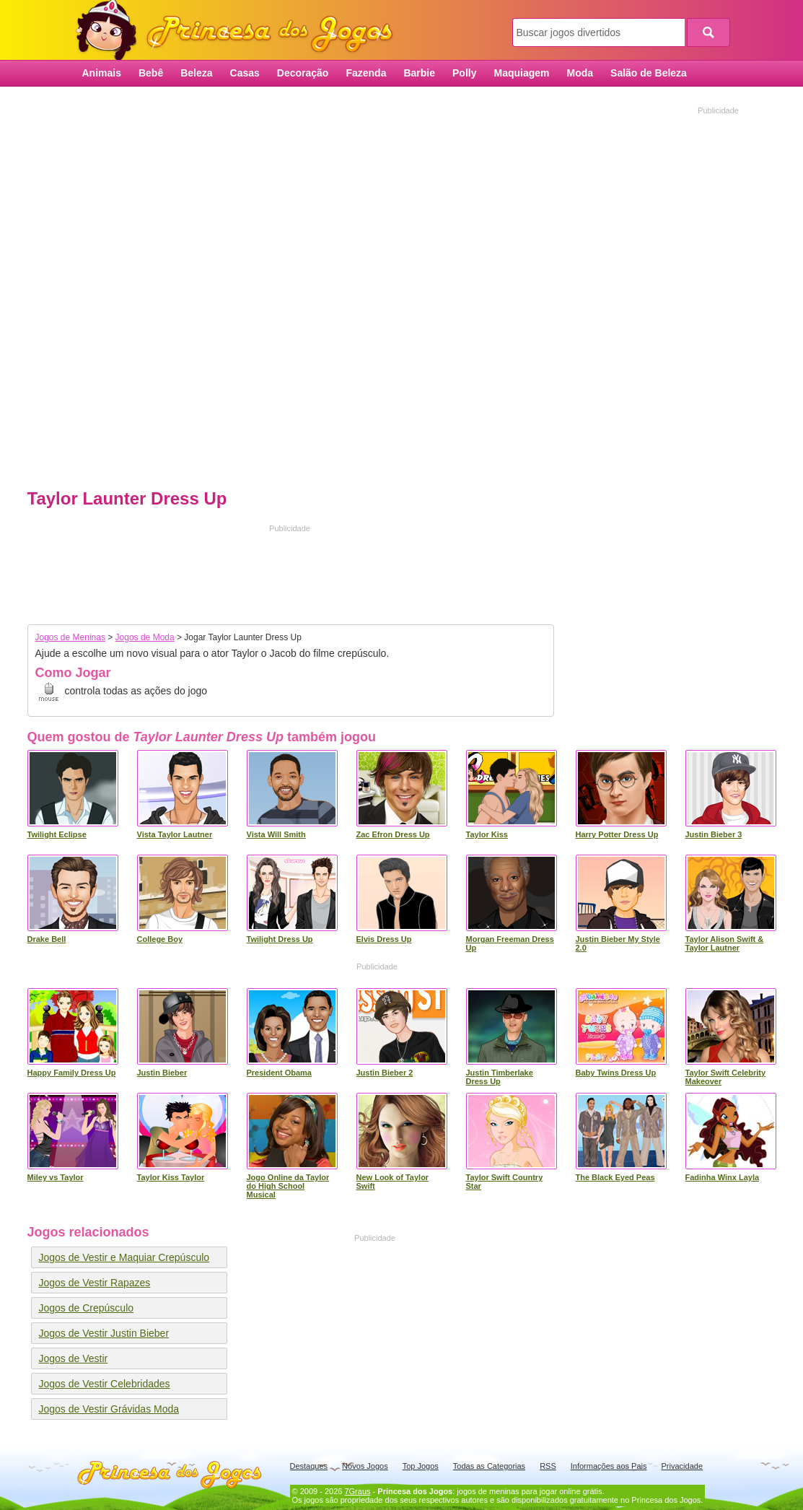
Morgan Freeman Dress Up (510, 943)
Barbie (419, 73)
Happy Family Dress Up (71, 1072)
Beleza (196, 73)
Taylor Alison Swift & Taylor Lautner (724, 943)
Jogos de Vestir (73, 1358)
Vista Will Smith (276, 834)
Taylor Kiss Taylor (171, 1177)
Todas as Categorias (489, 1466)
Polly (464, 73)
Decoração (303, 73)
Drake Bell (46, 939)
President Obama (279, 1072)
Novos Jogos (365, 1466)
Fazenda (366, 73)
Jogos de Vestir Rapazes (95, 1282)
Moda (580, 73)
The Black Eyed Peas (615, 1177)
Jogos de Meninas (70, 637)
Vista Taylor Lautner (175, 834)
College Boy (160, 939)
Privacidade (682, 1466)
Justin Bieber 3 (713, 834)
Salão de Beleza (648, 73)
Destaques (309, 1466)
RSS (548, 1466)
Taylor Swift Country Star (504, 1181)
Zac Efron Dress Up (393, 834)
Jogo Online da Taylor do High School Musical (288, 1186)
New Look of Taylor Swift (392, 1181)
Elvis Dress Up (384, 939)
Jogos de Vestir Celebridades (104, 1383)
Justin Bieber (162, 1072)
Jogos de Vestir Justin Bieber (104, 1333)
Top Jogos (421, 1466)
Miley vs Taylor (55, 1177)
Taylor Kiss (487, 834)
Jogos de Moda (145, 637)
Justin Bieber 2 (384, 1072)
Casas (245, 73)
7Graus (357, 1491)
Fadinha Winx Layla (722, 1177)
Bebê (151, 73)
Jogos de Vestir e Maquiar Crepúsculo (124, 1257)
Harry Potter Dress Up (617, 834)
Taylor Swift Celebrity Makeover (725, 1077)
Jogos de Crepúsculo (86, 1308)
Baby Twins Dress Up (616, 1072)
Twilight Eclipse (57, 834)
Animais (101, 73)
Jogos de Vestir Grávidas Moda (109, 1409)
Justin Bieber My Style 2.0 (618, 943)
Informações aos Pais (609, 1466)
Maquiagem (521, 73)
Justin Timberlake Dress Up (499, 1077)
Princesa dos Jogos (239, 30)
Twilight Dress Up (280, 939)
